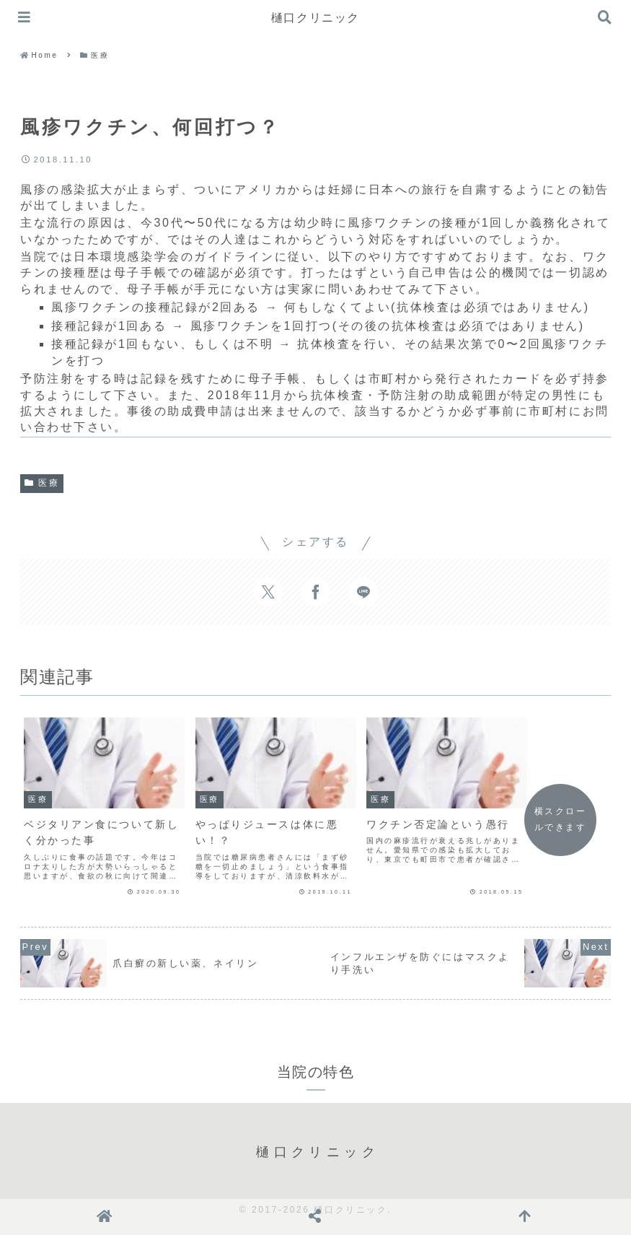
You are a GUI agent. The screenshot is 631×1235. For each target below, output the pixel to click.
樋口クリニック (315, 18)
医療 (42, 483)
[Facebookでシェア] (315, 591)
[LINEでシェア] (363, 591)
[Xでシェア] (268, 591)
